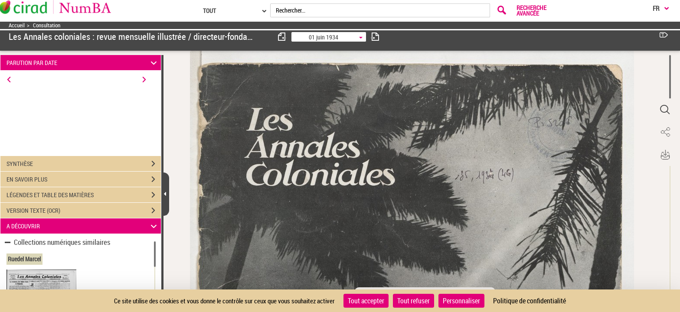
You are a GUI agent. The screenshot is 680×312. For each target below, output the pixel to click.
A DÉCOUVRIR (83, 226)
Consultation (46, 25)
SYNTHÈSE (84, 164)
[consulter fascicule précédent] (282, 36)
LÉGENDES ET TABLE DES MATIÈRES (84, 195)
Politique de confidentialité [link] (529, 301)
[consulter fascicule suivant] (375, 36)
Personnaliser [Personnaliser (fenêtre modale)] (461, 301)
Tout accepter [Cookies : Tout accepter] (366, 301)
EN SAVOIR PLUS (84, 179)
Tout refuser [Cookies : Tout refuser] (413, 301)
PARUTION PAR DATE (83, 62)
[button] (665, 109)
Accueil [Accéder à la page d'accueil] (17, 25)
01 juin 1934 (323, 37)
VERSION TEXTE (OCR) (84, 211)
